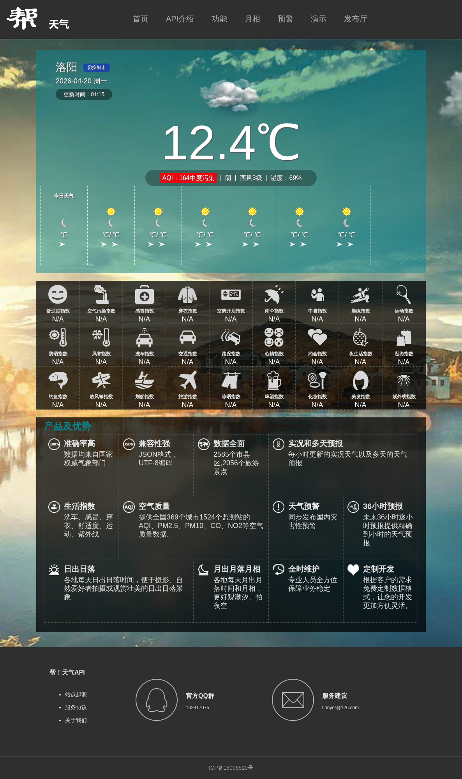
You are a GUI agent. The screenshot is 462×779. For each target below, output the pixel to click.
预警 (285, 18)
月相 (252, 18)
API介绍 (180, 18)
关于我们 (76, 720)
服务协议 (76, 707)
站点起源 (76, 694)
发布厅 (355, 18)
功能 (219, 18)
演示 (318, 18)
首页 (140, 18)
